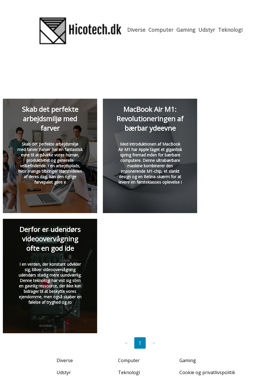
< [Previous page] (126, 343)
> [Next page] (153, 343)
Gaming (185, 29)
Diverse (136, 29)
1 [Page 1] (140, 343)
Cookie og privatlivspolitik (207, 372)
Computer (160, 29)
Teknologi (230, 29)
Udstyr (206, 29)
